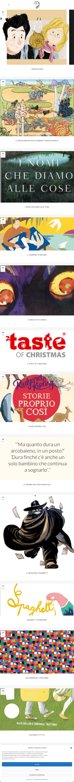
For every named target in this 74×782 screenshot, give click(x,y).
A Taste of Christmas (37, 364)
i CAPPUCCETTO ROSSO (37, 320)
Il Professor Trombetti (37, 573)
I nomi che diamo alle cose (37, 207)
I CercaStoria (37, 69)
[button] (71, 748)
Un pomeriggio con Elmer (37, 678)
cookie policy (29, 779)
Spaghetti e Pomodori (37, 620)
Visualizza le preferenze (37, 775)
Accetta (37, 764)
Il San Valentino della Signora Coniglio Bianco (37, 141)
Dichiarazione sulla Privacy (41, 779)
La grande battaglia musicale (37, 484)
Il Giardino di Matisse (37, 255)
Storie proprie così (37, 426)
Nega (37, 769)
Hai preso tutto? (37, 735)
